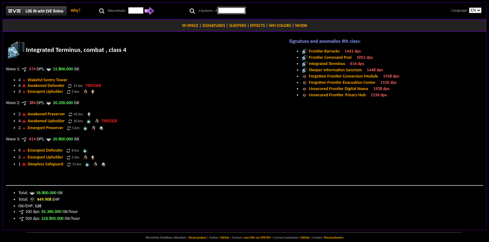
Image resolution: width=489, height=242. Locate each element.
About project (197, 237)
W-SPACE (190, 25)
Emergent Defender (45, 150)
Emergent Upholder (45, 91)
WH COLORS (280, 25)
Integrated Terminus (327, 63)
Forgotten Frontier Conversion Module (343, 76)
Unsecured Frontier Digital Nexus (338, 88)
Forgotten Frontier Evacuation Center (342, 82)
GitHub (224, 237)
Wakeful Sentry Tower (47, 80)
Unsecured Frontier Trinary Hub (337, 95)
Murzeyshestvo (334, 237)
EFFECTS (257, 25)
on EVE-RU (263, 237)
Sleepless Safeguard (45, 164)
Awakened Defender (45, 85)
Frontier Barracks (324, 51)
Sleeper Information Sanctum (335, 70)
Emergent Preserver (45, 127)
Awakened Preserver (46, 114)
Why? (75, 10)
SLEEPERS (237, 25)
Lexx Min (249, 237)
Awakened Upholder (46, 121)
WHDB (301, 25)
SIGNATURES (213, 25)
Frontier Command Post (330, 57)
